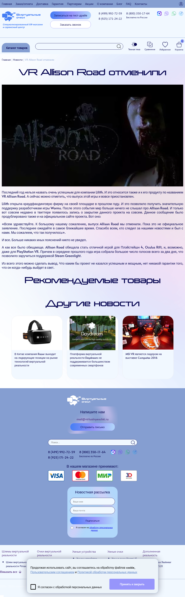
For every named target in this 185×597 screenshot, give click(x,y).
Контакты (141, 4)
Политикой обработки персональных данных (107, 572)
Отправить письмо (92, 427)
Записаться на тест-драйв (70, 15)
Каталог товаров (16, 48)
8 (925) (110, 18)
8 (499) (110, 13)
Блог (119, 4)
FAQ (128, 4)
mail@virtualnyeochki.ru (93, 419)
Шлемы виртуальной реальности (15, 553)
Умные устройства (84, 551)
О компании (105, 4)
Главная (7, 4)
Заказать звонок (70, 24)
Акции (89, 4)
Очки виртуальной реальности (49, 553)
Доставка (42, 4)
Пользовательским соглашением (52, 572)
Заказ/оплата (24, 4)
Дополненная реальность (151, 553)
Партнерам (74, 4)
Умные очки (115, 551)
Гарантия (57, 4)
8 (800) (138, 15)
